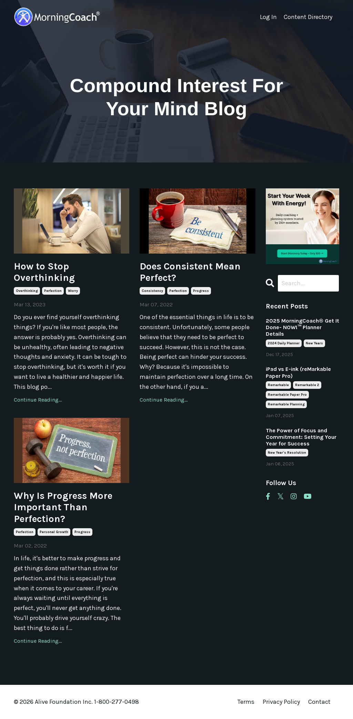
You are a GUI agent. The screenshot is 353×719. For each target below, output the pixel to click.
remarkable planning (286, 404)
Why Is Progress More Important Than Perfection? (63, 507)
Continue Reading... (38, 399)
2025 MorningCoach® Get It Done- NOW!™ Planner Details (302, 327)
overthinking (27, 291)
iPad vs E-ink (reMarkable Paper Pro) (298, 372)
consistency (152, 291)
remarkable (278, 385)
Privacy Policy (282, 702)
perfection (53, 291)
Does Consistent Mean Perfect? (190, 272)
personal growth (54, 532)
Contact (319, 702)
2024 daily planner (284, 343)
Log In (268, 17)
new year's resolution (287, 453)
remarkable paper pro (287, 395)
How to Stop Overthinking (44, 272)
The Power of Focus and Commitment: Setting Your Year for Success (301, 437)
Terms (246, 702)
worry (73, 291)
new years (314, 343)
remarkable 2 (307, 385)
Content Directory (308, 17)
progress (201, 291)
